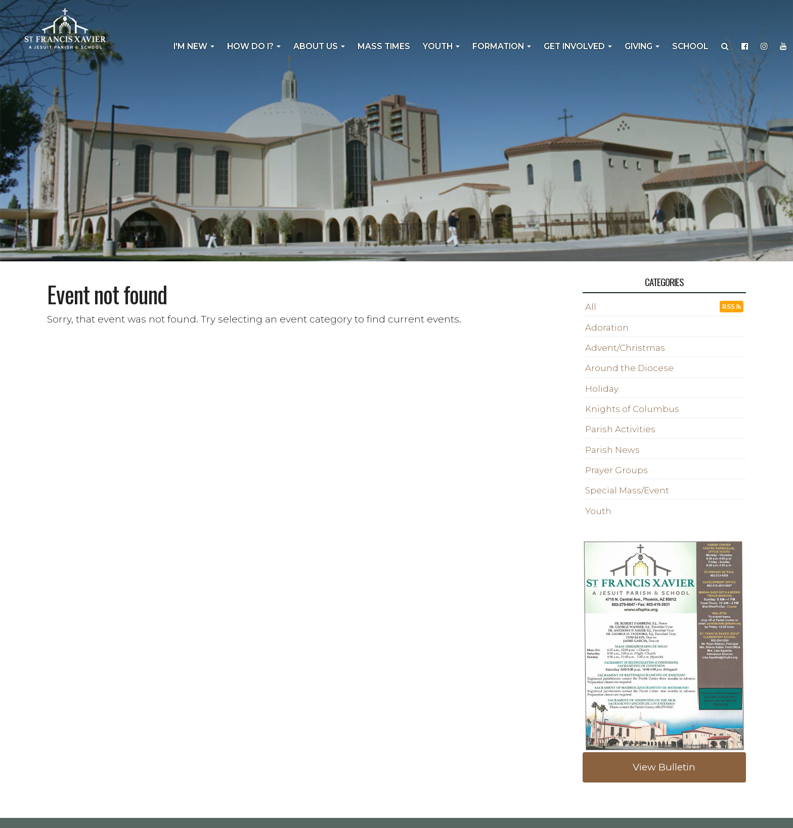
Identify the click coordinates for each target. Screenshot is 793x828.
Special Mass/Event (627, 490)
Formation (501, 46)
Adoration (607, 328)
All (590, 307)
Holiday (602, 389)
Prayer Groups (616, 470)
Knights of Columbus (632, 409)
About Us (319, 46)
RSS (731, 306)
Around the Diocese (629, 368)
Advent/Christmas (625, 348)
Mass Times (384, 46)
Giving (642, 46)
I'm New (193, 46)
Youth (441, 46)
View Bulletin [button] (664, 767)
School (690, 46)
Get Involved (578, 46)
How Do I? (254, 46)
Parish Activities (620, 429)
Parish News (612, 450)
